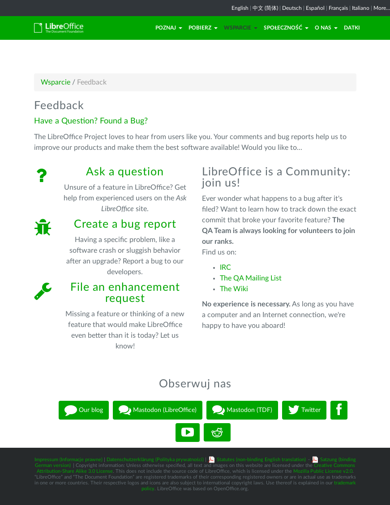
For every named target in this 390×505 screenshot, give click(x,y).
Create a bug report (125, 224)
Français (338, 8)
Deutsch (292, 8)
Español (315, 8)
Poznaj (168, 27)
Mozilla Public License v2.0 (322, 471)
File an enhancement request (125, 293)
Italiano (360, 8)
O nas (326, 27)
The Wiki (234, 289)
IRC (225, 267)
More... (381, 8)
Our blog (83, 410)
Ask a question (125, 172)
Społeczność (286, 27)
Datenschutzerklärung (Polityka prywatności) (155, 459)
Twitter (304, 410)
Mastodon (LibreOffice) (158, 410)
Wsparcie (240, 27)
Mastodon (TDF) (242, 410)
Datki (352, 27)
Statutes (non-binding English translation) (261, 459)
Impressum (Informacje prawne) (68, 459)
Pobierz (203, 27)
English (240, 8)
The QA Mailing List (251, 278)
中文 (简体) (265, 8)
